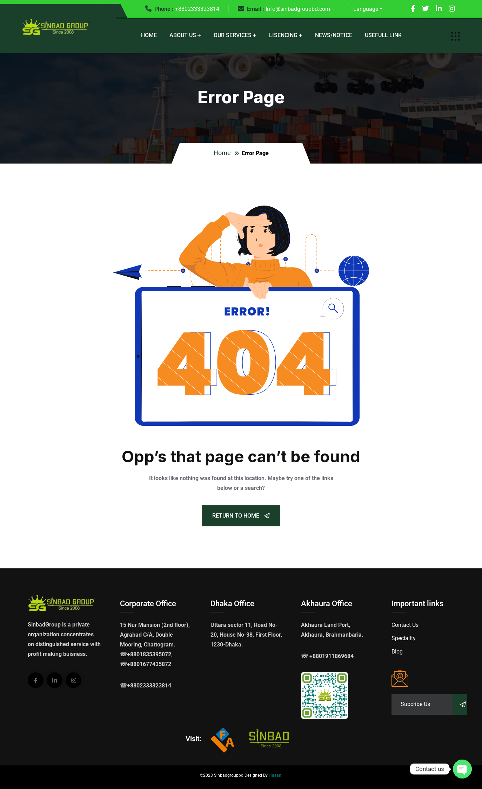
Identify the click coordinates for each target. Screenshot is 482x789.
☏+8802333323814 (145, 685)
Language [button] (365, 9)
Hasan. (275, 775)
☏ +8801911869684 (327, 656)
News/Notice (333, 35)
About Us (182, 35)
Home (149, 35)
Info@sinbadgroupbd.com (298, 9)
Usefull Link (383, 35)
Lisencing (283, 35)
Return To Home (241, 515)
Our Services (233, 35)
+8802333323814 (197, 9)
